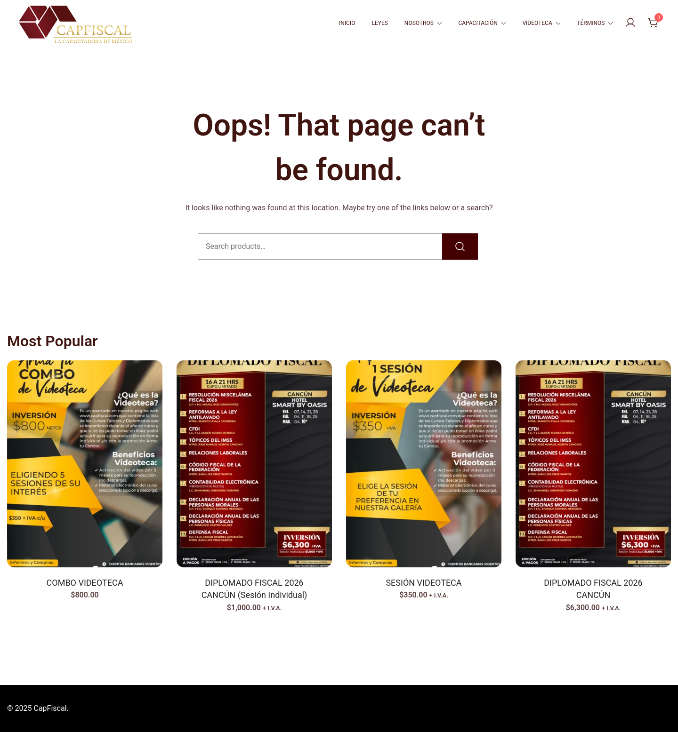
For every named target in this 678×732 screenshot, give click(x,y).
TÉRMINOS (591, 23)
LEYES (379, 23)
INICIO (347, 23)
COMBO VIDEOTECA (85, 583)
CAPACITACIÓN (477, 23)
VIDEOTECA (537, 23)
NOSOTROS (419, 23)
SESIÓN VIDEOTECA (423, 583)
